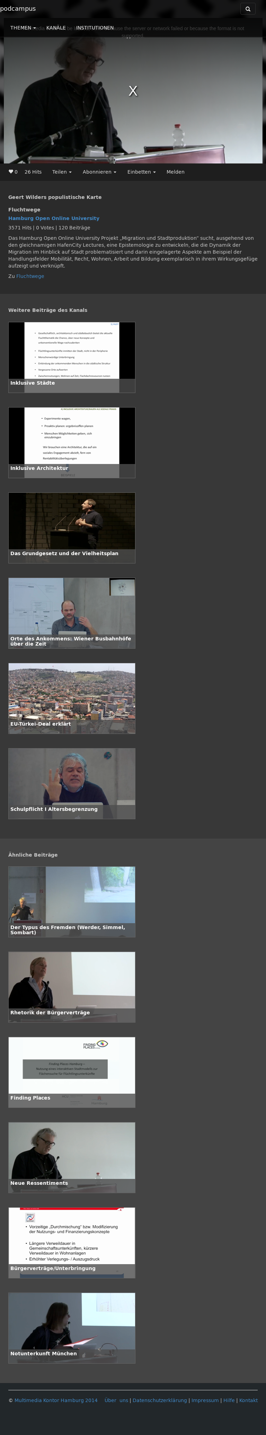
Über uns (116, 1400)
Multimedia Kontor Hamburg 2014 (56, 1400)
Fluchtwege (30, 276)
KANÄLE (56, 28)
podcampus (18, 8)
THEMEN (23, 28)
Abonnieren (99, 172)
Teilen (62, 172)
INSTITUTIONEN (95, 28)
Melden (176, 172)
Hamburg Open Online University (53, 218)
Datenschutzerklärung (160, 1400)
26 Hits (33, 172)
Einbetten (141, 172)
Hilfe (229, 1400)
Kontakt (248, 1400)
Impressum (205, 1400)
